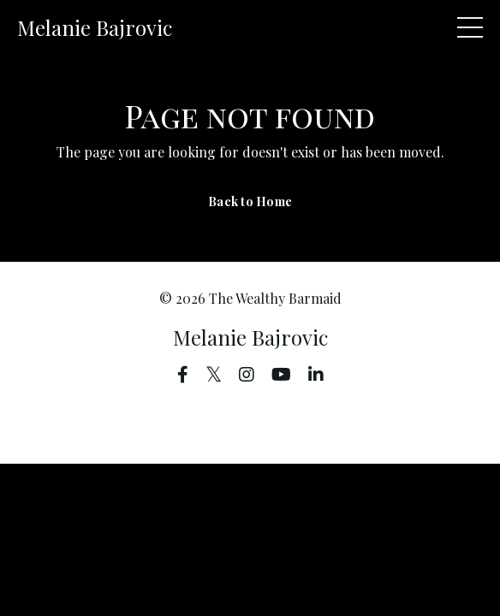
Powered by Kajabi (250, 420)
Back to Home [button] (250, 201)
